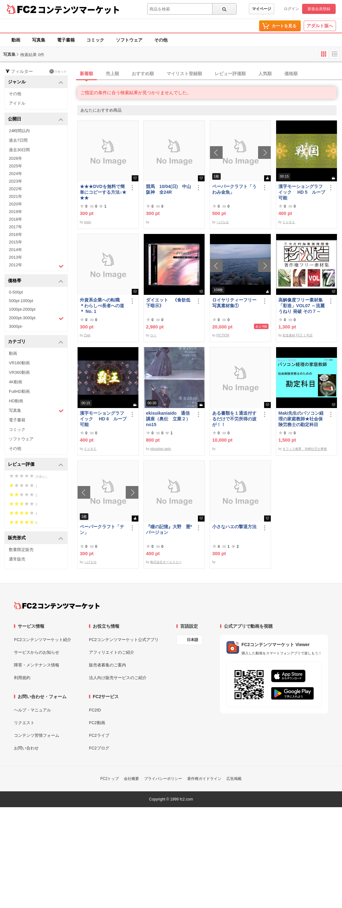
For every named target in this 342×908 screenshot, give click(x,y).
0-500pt (16, 292)
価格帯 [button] (35, 281)
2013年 (15, 257)
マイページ (261, 9)
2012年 (36, 266)
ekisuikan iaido (160, 449)
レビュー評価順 (230, 73)
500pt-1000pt (21, 300)
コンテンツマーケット (79, 9)
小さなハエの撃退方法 (234, 526)
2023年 (15, 181)
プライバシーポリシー (163, 778)
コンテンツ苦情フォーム (36, 735)
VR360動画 (19, 372)
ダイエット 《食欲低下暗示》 (168, 302)
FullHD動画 (19, 391)
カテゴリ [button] (35, 342)
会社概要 (131, 778)
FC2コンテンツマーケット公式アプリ (124, 639)
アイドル (17, 103)
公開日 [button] (35, 119)
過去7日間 (18, 140)
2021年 (15, 196)
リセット (58, 71)
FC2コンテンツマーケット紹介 (42, 639)
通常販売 (17, 559)
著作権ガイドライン (204, 778)
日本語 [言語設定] (192, 640)
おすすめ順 (143, 73)
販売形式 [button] (35, 538)
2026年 (15, 158)
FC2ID (95, 710)
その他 (161, 39)
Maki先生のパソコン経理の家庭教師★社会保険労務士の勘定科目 (301, 419)
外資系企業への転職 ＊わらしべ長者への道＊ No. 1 (102, 305)
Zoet (87, 335)
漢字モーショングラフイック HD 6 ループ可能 (103, 419)
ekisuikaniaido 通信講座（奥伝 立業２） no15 (168, 419)
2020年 (15, 204)
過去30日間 (19, 149)
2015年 (15, 242)
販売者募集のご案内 (107, 665)
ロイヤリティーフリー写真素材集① (234, 302)
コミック (95, 39)
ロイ (153, 335)
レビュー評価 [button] (35, 465)
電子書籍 (66, 39)
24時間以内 (19, 130)
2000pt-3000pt (36, 318)
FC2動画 (97, 722)
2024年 (15, 173)
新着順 (86, 73)
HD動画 (16, 401)
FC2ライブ (99, 735)
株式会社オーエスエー (166, 562)
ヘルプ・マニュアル (32, 710)
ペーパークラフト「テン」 (102, 529)
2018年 (15, 219)
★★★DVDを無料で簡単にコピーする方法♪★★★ (103, 192)
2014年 (15, 249)
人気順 (265, 73)
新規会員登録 (318, 9)
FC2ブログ (99, 748)
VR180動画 (19, 362)
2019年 (15, 211)
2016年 (15, 234)
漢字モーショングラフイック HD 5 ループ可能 (301, 192)
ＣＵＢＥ (288, 222)
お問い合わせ (26, 748)
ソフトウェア (129, 39)
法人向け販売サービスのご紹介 (118, 677)
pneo (87, 222)
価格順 (291, 73)
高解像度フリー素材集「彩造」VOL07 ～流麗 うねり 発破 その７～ (301, 305)
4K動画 (15, 381)
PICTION (222, 335)
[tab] (209, 74)
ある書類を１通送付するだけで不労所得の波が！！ (234, 419)
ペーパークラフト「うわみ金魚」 (234, 189)
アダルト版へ (320, 25)
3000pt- (16, 326)
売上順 (112, 73)
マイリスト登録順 (184, 73)
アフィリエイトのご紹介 (111, 652)
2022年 (15, 188)
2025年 (15, 166)
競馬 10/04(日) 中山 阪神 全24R (169, 189)
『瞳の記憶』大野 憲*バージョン (169, 529)
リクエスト (24, 722)
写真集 (38, 39)
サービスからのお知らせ (36, 652)
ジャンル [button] (35, 82)
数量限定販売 (21, 549)
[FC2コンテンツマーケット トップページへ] (57, 605)
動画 (15, 39)
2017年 (15, 226)
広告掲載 (234, 778)
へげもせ (222, 222)
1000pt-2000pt (22, 309)
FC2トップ (109, 778)
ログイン (291, 9)
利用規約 (22, 677)
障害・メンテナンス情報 (36, 665)
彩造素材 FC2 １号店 (297, 335)
